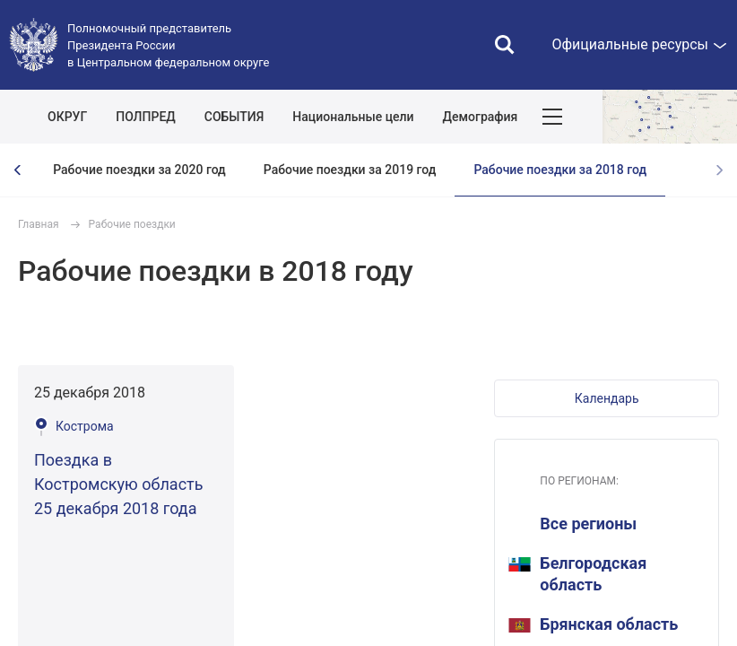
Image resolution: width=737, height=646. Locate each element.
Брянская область (593, 624)
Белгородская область (577, 574)
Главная (38, 224)
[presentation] (18, 170)
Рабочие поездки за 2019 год (350, 169)
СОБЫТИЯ (234, 116)
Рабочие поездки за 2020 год (139, 169)
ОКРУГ (67, 116)
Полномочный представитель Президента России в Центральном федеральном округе (168, 45)
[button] (606, 398)
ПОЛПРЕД (146, 116)
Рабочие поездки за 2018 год (559, 169)
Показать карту (670, 117)
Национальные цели (352, 116)
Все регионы (588, 523)
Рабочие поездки (132, 224)
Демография (480, 116)
